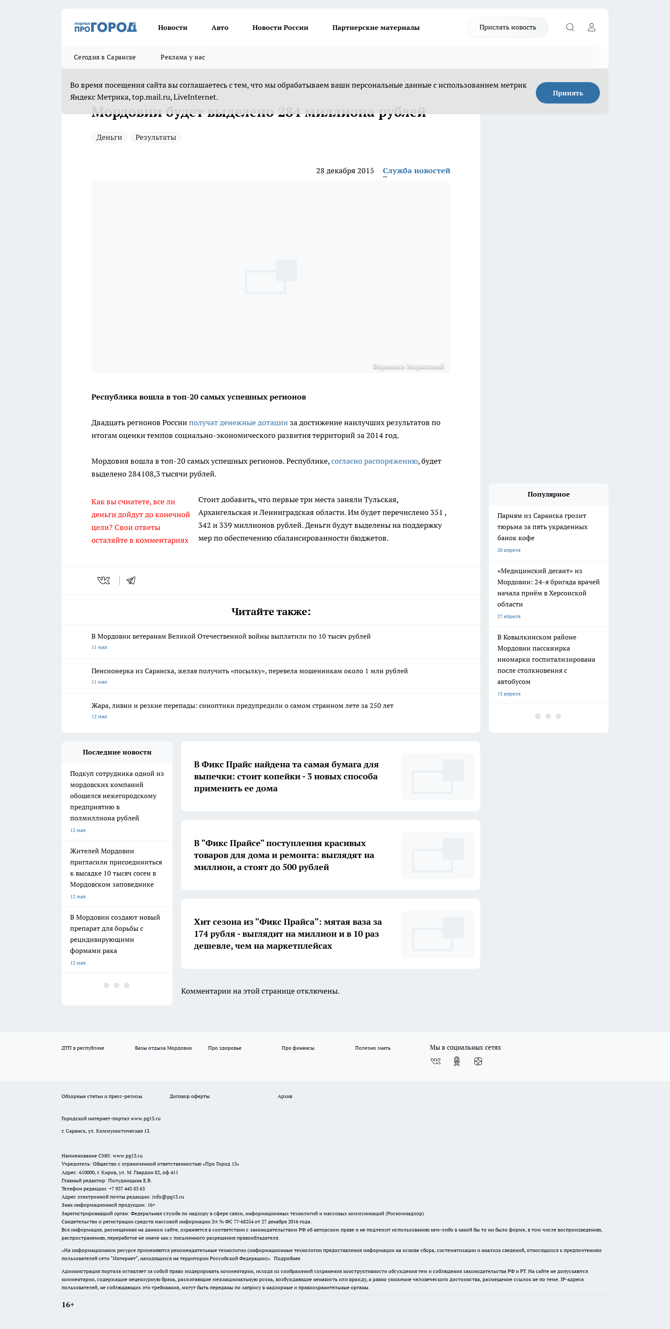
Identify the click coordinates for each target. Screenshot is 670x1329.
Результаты (155, 137)
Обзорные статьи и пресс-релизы (102, 1096)
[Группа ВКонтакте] (435, 1061)
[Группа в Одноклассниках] (456, 1061)
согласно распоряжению (374, 461)
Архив (285, 1096)
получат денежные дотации (238, 422)
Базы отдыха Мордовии (163, 1048)
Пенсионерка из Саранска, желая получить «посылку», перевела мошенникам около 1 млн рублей (270, 676)
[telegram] (133, 580)
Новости (173, 27)
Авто (220, 27)
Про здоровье (224, 1048)
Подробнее (287, 1258)
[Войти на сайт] (591, 27)
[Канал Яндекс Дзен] (478, 1061)
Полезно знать (373, 1048)
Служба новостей (416, 170)
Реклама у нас (183, 57)
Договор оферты (190, 1096)
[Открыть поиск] (570, 27)
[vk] (104, 580)
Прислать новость (507, 27)
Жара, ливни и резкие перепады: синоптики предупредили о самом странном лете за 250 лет (270, 711)
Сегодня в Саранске (105, 57)
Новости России (281, 27)
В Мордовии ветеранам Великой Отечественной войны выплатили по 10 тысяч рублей (270, 642)
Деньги (109, 137)
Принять (568, 93)
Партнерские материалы (376, 27)
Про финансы (298, 1048)
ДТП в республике (83, 1048)
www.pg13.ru (146, 1118)
